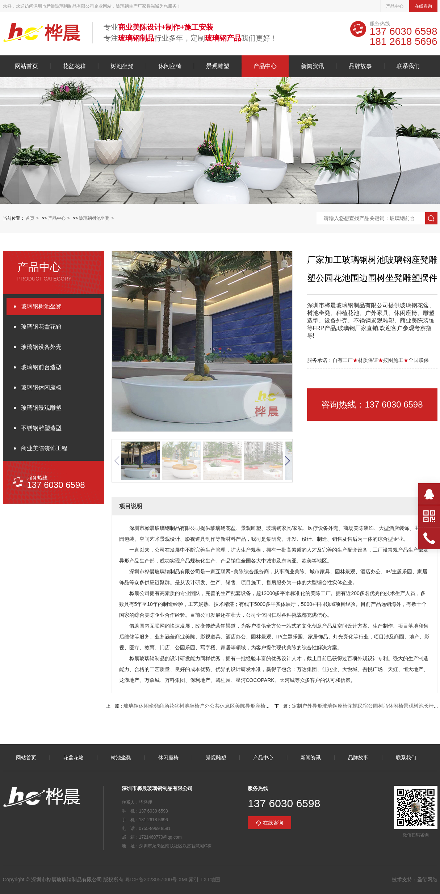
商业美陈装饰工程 (44, 448)
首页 (30, 218)
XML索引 (188, 879)
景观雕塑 (217, 66)
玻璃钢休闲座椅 (41, 387)
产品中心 (394, 6)
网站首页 (26, 66)
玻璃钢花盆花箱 (41, 327)
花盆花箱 (74, 66)
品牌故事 (360, 66)
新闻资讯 (312, 66)
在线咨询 (423, 6)
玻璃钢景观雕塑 (41, 408)
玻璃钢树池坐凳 (94, 218)
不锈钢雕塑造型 (41, 428)
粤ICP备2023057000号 (151, 879)
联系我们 (408, 66)
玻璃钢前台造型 (41, 367)
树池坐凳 (122, 66)
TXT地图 (210, 879)
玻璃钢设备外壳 (41, 347)
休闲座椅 (169, 66)
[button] (287, 460)
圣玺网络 (427, 879)
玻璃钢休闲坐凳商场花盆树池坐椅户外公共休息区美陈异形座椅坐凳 (199, 706)
